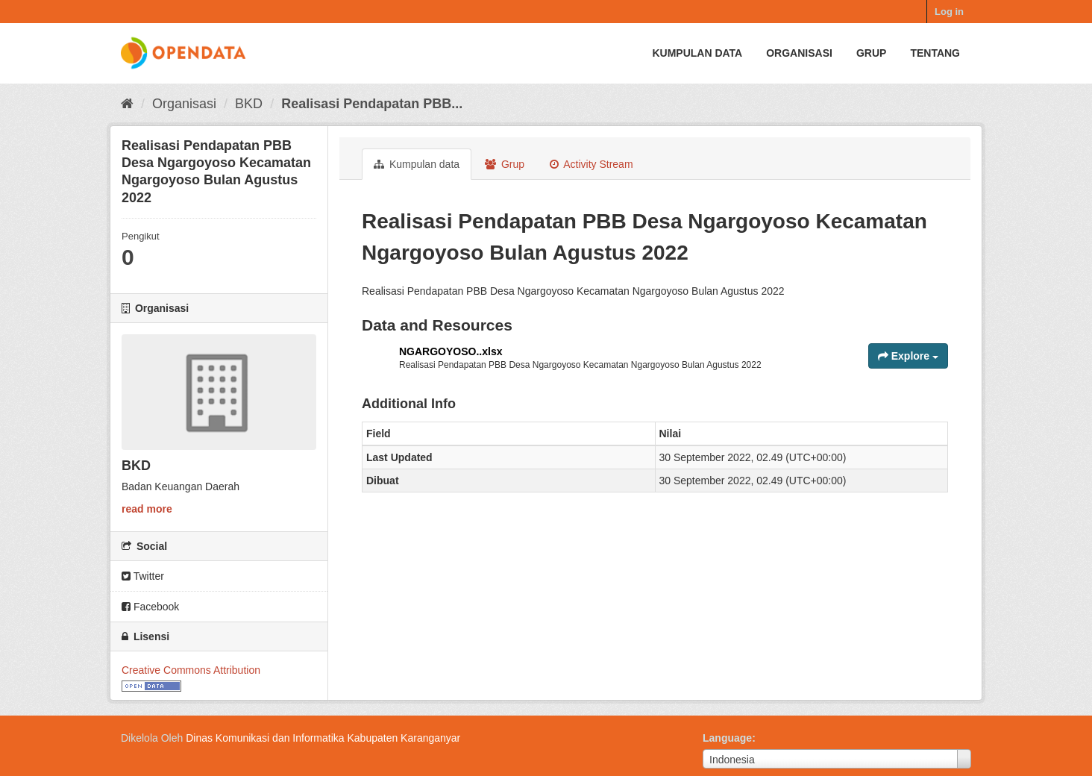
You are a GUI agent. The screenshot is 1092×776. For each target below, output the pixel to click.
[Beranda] (127, 103)
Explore (908, 356)
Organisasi (799, 53)
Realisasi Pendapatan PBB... (371, 103)
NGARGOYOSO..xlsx (450, 351)
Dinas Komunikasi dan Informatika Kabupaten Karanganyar (323, 738)
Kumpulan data (697, 53)
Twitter (143, 576)
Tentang (935, 53)
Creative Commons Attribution (191, 670)
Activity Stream (591, 164)
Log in (949, 11)
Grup (871, 53)
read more (147, 509)
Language (727, 738)
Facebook (150, 607)
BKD (249, 103)
